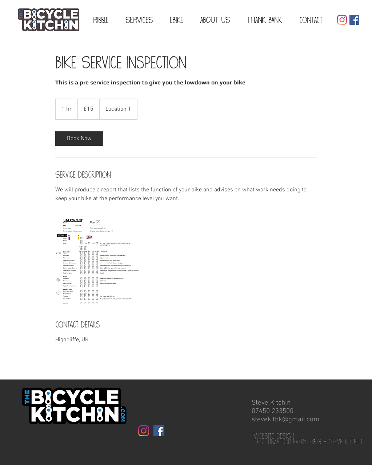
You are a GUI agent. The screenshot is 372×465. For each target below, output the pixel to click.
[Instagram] (342, 20)
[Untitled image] (97, 261)
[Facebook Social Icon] (354, 20)
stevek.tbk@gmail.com (285, 420)
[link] (79, 138)
